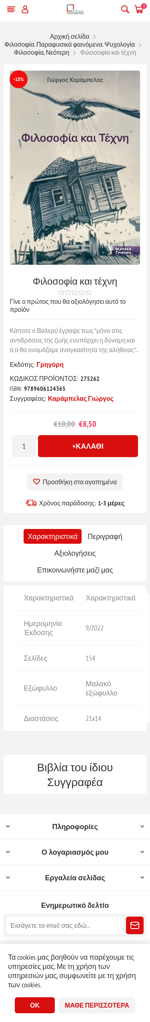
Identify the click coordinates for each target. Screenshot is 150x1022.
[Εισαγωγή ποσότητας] (24, 446)
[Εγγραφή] (64, 925)
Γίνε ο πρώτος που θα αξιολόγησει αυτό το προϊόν (68, 305)
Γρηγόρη (50, 364)
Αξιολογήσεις (75, 553)
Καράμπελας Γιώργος (81, 398)
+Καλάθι (88, 446)
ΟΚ (35, 1005)
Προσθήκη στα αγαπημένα (80, 482)
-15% (19, 79)
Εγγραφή (135, 925)
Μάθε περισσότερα (97, 1005)
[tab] (53, 536)
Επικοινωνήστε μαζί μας (75, 569)
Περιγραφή (105, 536)
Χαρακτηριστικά (53, 536)
